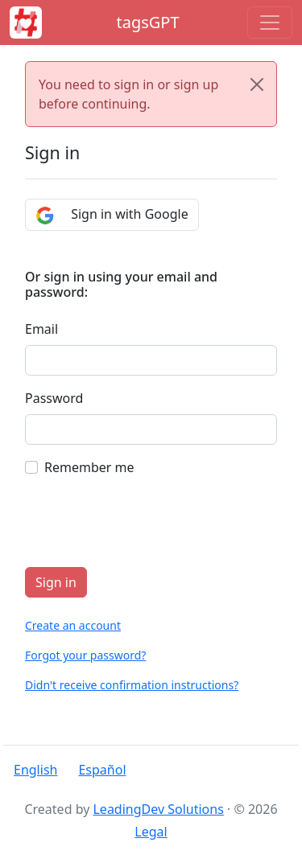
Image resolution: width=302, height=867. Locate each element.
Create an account (73, 625)
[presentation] (147, 522)
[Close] (257, 84)
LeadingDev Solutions (158, 809)
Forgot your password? (85, 655)
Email (41, 329)
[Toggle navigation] (269, 22)
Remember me (89, 467)
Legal (150, 831)
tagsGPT (147, 22)
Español (102, 770)
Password (54, 398)
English (35, 770)
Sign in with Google (111, 215)
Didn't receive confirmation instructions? (131, 684)
